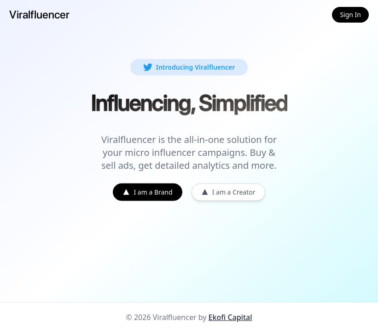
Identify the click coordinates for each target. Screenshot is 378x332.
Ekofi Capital (230, 317)
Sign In (350, 14)
